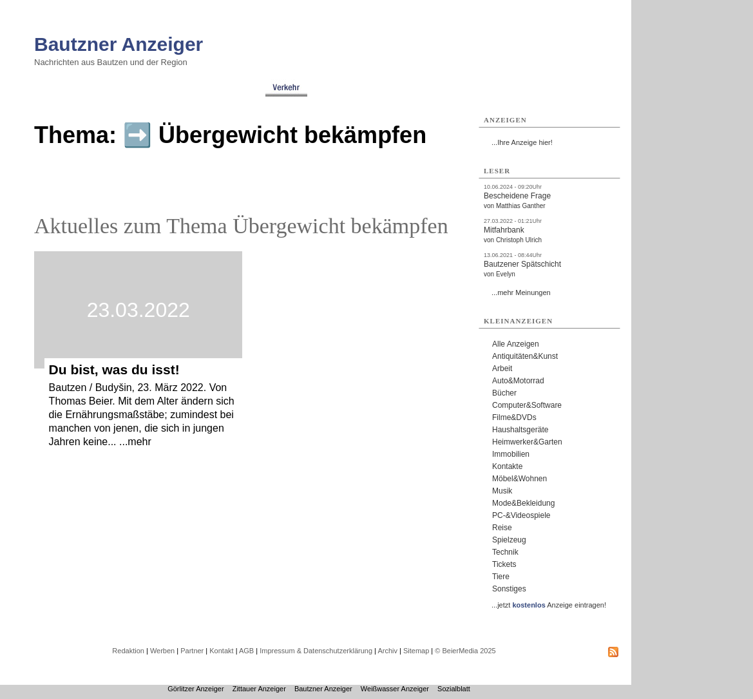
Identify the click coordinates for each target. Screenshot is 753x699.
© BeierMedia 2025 (465, 651)
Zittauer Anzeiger (259, 689)
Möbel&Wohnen (519, 478)
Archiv (387, 651)
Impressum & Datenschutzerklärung (316, 651)
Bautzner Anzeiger (118, 44)
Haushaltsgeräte (520, 429)
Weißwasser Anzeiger (395, 689)
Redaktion (128, 651)
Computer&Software (527, 405)
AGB (246, 651)
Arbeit (502, 368)
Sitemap (416, 651)
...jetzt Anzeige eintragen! (548, 605)
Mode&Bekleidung (523, 503)
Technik (505, 552)
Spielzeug (509, 540)
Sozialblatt (453, 689)
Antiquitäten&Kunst (525, 356)
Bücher (504, 393)
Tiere (501, 576)
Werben (162, 651)
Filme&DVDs (514, 417)
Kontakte (507, 466)
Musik (502, 491)
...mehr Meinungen (521, 292)
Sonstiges (509, 589)
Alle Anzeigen (515, 344)
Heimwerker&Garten (527, 442)
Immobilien (510, 454)
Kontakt (221, 651)
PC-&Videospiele (521, 515)
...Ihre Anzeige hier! (522, 142)
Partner (192, 651)
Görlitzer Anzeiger (195, 689)
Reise (502, 527)
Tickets (504, 564)
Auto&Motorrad (518, 381)
